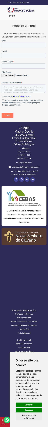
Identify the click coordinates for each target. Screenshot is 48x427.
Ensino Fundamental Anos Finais (24, 325)
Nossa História (24, 348)
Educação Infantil (24, 318)
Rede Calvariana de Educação (18, 2)
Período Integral (24, 333)
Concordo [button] (29, 405)
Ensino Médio (24, 329)
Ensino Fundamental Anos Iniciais (24, 322)
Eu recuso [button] (29, 410)
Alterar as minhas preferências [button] (29, 416)
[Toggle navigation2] (11, 16)
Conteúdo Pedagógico (24, 314)
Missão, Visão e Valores (24, 351)
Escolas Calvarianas (24, 344)
